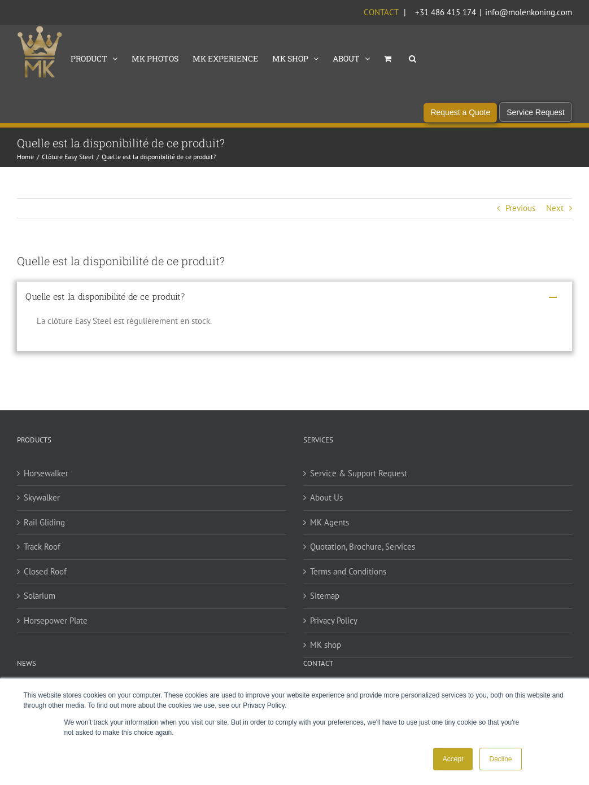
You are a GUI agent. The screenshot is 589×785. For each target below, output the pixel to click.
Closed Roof (45, 572)
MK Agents (329, 523)
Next (555, 209)
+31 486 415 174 (445, 12)
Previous (520, 209)
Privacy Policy (333, 621)
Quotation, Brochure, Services (362, 547)
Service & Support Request (358, 474)
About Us (326, 498)
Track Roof (42, 547)
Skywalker (42, 498)
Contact (381, 12)
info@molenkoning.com (528, 12)
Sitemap (324, 596)
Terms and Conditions (348, 572)
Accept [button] (453, 759)
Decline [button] (500, 759)
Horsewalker (46, 474)
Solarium (39, 596)
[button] (412, 57)
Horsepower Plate (56, 621)
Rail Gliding (44, 523)
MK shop (325, 646)
